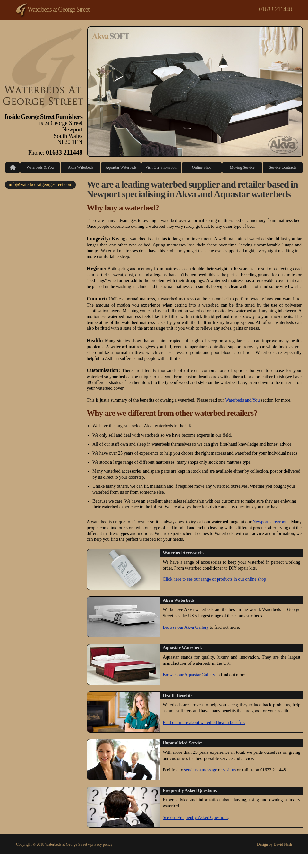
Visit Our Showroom (161, 167)
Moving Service (242, 167)
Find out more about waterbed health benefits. (204, 722)
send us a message (200, 770)
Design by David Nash (274, 844)
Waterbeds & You (40, 167)
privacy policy (101, 844)
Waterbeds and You (242, 400)
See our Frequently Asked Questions (195, 817)
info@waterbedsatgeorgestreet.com (40, 184)
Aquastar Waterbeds (121, 167)
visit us (229, 770)
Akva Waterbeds (80, 167)
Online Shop (201, 167)
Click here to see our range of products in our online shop (214, 579)
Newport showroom (270, 522)
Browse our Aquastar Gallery (189, 674)
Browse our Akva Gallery (186, 627)
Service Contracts (282, 167)
